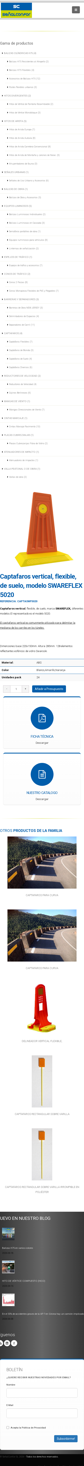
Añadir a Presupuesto (49, 689)
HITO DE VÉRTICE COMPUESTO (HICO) (23, 1280)
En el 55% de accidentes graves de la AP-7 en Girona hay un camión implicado (43, 1313)
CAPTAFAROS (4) (13, 333)
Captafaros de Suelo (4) (20, 358)
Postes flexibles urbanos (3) (23, 87)
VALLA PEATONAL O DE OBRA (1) (22, 468)
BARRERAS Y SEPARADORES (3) (21, 299)
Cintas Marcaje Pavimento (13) (24, 426)
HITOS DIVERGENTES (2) (17, 95)
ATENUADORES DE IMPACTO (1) (21, 451)
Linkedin (7, 1343)
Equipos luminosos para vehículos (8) (28, 240)
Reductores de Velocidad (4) (23, 384)
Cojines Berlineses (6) (20, 392)
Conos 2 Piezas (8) (18, 282)
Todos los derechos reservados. (42, 1456)
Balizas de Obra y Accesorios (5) (25, 197)
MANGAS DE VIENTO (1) (17, 401)
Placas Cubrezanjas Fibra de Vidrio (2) (28, 443)
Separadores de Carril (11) (22, 325)
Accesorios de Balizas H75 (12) (24, 78)
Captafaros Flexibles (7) (21, 341)
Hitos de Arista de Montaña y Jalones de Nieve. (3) (34, 155)
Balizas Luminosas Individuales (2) (27, 214)
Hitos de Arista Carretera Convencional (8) (30, 146)
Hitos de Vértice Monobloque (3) (25, 112)
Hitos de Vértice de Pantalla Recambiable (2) (31, 104)
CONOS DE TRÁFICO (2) (17, 273)
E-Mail (9, 1405)
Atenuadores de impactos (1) (23, 460)
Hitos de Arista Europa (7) (22, 129)
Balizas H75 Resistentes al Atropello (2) (29, 61)
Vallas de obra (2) (18, 477)
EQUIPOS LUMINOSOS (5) (18, 205)
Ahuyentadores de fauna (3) (23, 163)
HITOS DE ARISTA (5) (15, 121)
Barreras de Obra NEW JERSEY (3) (26, 307)
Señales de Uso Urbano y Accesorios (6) (29, 180)
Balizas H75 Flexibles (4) (21, 70)
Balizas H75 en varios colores (17, 1248)
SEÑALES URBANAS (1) (16, 172)
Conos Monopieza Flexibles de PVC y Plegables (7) (34, 291)
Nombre (10, 1384)
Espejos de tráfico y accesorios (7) (26, 265)
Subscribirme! (66, 1438)
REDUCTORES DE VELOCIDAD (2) (22, 375)
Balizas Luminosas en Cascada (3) (27, 223)
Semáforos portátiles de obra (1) (25, 231)
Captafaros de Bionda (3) (21, 350)
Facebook (14, 1343)
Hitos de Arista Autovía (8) (22, 138)
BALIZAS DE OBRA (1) (16, 189)
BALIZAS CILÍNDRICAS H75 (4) (20, 53)
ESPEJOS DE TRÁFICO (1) (18, 257)
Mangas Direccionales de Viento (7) (27, 409)
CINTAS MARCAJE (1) (15, 418)
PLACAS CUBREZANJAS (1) (19, 435)
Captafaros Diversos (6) (20, 367)
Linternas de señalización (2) (24, 248)
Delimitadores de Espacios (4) (24, 316)
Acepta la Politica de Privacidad (26, 1427)
